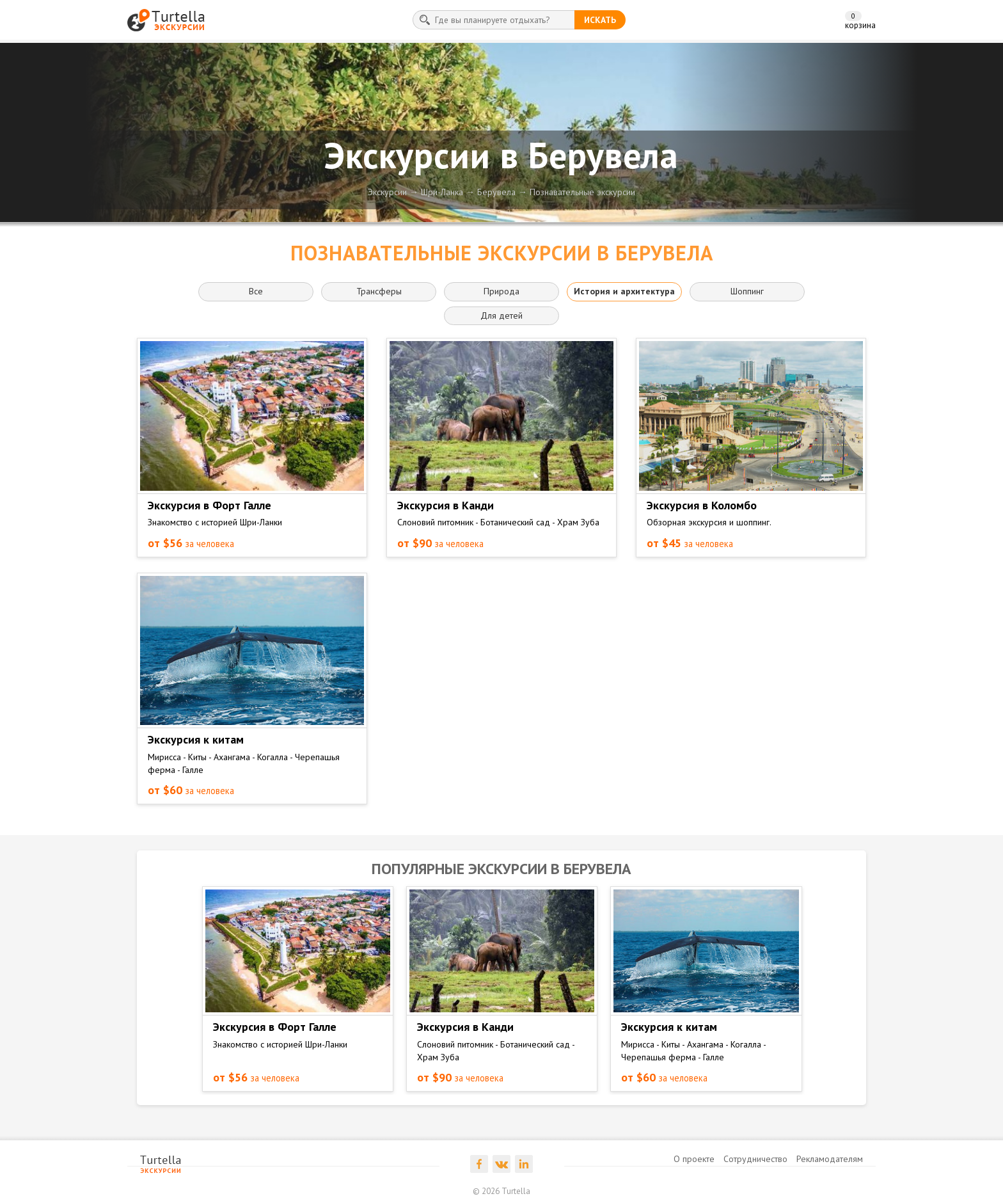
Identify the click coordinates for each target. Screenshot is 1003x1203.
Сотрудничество (755, 1159)
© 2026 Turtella (501, 1191)
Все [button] (256, 291)
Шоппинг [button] (747, 291)
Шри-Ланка (442, 192)
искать (600, 20)
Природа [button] (501, 291)
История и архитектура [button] (624, 291)
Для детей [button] (501, 315)
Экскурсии (387, 192)
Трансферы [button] (379, 291)
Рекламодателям (829, 1159)
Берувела (496, 192)
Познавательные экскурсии (582, 192)
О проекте (694, 1159)
